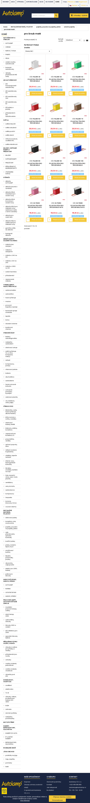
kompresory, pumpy (9, 365)
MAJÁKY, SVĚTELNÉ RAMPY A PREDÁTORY (10, 150)
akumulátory (9, 377)
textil (7, 767)
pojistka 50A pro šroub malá (35, 122)
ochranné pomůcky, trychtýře (8, 391)
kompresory (9, 494)
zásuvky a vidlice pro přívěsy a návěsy (11, 649)
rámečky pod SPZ (10, 675)
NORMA (8, 589)
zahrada (8, 709)
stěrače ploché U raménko (11, 187)
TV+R (7, 693)
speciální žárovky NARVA (11, 637)
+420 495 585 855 (75, 785)
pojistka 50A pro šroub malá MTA (56, 206)
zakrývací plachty (11, 397)
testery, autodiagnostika (11, 337)
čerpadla (8, 497)
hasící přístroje (10, 298)
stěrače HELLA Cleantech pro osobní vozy (10, 194)
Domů (4, 34)
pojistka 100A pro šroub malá (77, 164)
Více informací (25, 800)
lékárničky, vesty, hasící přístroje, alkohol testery (11, 411)
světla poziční (10, 131)
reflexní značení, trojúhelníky (11, 451)
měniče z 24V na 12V (11, 256)
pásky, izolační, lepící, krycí (10, 546)
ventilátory (9, 482)
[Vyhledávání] (45, 15)
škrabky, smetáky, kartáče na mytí (11, 470)
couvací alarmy (10, 507)
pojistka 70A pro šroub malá (78, 122)
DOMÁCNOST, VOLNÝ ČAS (8, 681)
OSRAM (7, 47)
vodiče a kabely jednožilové (11, 664)
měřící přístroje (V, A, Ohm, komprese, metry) (10, 353)
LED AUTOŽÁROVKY (10, 80)
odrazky (8, 660)
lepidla (7, 316)
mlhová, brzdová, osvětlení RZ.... (11, 140)
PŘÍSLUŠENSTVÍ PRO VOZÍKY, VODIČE (10, 642)
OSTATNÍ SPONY (10, 592)
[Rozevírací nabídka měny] (84, 5)
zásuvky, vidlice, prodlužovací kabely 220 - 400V (10, 699)
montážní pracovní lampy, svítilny (11, 609)
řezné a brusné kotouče (10, 385)
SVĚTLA (6, 120)
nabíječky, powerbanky (9, 718)
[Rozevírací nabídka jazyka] (74, 5)
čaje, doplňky (10, 759)
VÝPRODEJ (20, 2)
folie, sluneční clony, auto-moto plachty (11, 477)
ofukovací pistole (11, 369)
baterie (8, 373)
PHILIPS (7, 54)
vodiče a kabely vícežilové (11, 670)
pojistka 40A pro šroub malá (77, 80)
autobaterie (9, 381)
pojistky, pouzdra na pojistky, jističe (11, 528)
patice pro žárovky (9, 575)
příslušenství (9, 275)
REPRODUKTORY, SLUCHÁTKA (11, 743)
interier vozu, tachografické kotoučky (10, 462)
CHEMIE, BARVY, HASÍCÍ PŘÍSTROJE (9, 285)
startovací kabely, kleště (10, 423)
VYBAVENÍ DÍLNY (9, 333)
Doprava (27, 782)
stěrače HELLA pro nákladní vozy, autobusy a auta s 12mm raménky (11, 209)
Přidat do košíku (37, 93)
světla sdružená (10, 128)
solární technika (11, 272)
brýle (7, 706)
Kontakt (49, 785)
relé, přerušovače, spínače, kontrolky (10, 534)
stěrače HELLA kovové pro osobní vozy (10, 201)
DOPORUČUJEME (31, 2)
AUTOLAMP (9, 43)
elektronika (9, 689)
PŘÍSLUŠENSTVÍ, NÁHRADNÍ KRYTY (11, 167)
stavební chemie (11, 324)
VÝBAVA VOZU (8, 406)
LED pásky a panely (9, 108)
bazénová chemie (9, 328)
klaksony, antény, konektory (11, 429)
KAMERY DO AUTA (11, 733)
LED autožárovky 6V (11, 103)
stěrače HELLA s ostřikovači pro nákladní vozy (10, 222)
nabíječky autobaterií (9, 343)
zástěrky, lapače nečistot (11, 456)
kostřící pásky (10, 541)
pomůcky (8, 763)
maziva (8, 301)
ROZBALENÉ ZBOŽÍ (9, 748)
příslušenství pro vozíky (11, 655)
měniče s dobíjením (9, 251)
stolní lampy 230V (9, 615)
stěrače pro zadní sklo (9, 216)
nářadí (7, 360)
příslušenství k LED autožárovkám (10, 114)
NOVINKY (6, 2)
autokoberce (10, 490)
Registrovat (83, 2)
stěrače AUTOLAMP (9, 182)
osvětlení (8, 685)
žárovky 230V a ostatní (10, 626)
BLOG (41, 2)
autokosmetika (10, 290)
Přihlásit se (71, 2)
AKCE (13, 2)
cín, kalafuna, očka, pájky (10, 402)
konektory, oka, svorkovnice (10, 522)
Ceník (57, 2)
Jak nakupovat (52, 787)
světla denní (9, 135)
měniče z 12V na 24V (10, 262)
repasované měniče (9, 280)
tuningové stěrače (8, 234)
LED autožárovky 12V (11, 92)
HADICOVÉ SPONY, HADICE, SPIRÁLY (9, 580)
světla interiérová (11, 144)
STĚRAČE (6, 177)
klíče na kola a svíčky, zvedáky (10, 418)
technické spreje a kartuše (11, 311)
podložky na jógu (11, 755)
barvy (7, 320)
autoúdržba (9, 294)
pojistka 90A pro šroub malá (56, 164)
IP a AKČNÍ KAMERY (8, 738)
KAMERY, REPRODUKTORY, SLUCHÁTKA (9, 727)
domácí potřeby (11, 713)
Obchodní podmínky (54, 782)
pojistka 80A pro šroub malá (35, 164)
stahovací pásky (11, 518)
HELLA (7, 58)
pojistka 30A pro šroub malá (56, 80)
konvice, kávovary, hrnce (11, 502)
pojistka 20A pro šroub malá (35, 80)
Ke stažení (49, 2)
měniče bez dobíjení (9, 245)
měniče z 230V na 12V (10, 267)
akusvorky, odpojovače (9, 564)
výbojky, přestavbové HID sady (11, 74)
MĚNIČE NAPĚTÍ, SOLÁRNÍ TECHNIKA (10, 240)
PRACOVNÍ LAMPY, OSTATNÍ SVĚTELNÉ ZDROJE (10, 601)
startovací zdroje (11, 348)
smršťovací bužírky (9, 551)
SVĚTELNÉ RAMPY (11, 159)
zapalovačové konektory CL (10, 434)
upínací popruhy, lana (11, 445)
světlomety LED (10, 124)
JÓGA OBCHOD (8, 752)
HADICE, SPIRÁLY (10, 596)
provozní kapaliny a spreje (11, 306)
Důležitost (73, 40)
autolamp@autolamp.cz (77, 787)
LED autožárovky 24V (11, 97)
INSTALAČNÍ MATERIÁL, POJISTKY (7, 512)
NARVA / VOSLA (10, 51)
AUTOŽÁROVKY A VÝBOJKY (9, 39)
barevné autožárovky (9, 68)
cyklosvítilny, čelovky (9, 621)
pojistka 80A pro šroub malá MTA (78, 206)
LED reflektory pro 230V (11, 631)
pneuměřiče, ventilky (9, 440)
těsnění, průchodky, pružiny (9, 557)
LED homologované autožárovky (10, 85)
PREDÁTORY (9, 163)
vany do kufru (10, 486)
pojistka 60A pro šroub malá (56, 122)
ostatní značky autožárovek (10, 63)
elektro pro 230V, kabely (11, 569)
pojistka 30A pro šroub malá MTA (35, 206)
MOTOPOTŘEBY (8, 722)
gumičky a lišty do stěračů (10, 229)
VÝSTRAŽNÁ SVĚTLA (9, 173)
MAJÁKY (8, 155)
